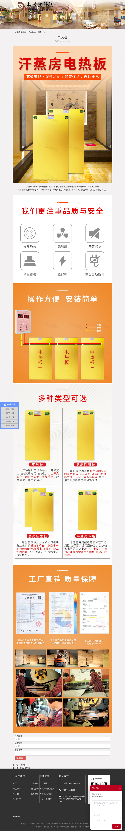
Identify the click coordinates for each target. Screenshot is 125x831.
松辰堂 (65, 827)
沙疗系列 (43, 783)
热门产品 (17, 799)
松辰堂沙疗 (39, 827)
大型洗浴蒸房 (45, 794)
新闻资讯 (35, 789)
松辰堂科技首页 (19, 32)
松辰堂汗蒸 (48, 827)
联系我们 (35, 794)
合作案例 (35, 783)
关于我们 (17, 794)
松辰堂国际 (58, 827)
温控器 (23, 765)
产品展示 (32, 32)
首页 (15, 783)
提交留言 (20, 758)
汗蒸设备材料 (45, 799)
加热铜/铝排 (25, 768)
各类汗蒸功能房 (46, 789)
